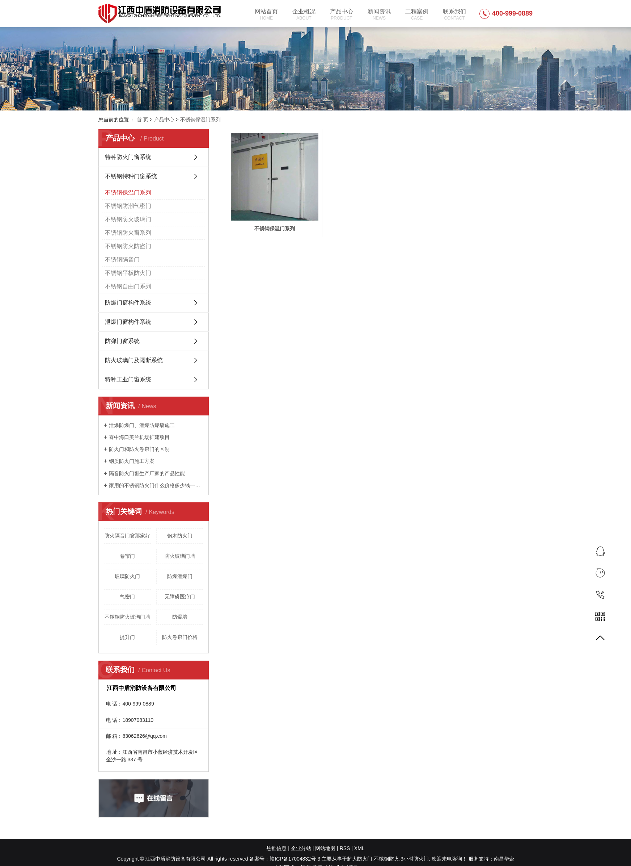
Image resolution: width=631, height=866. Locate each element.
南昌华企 (504, 859)
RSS (345, 848)
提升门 (127, 637)
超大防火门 (359, 859)
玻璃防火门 (127, 576)
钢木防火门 (179, 536)
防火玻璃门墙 (180, 556)
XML (359, 848)
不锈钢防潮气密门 (128, 206)
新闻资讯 (379, 14)
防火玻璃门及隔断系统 (134, 360)
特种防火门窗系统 (128, 157)
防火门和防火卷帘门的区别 (139, 449)
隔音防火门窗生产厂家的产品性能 (147, 473)
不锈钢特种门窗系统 (131, 176)
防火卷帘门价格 (180, 637)
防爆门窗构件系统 (128, 303)
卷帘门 (127, 556)
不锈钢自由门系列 (128, 286)
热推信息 (276, 848)
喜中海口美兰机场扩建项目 (139, 437)
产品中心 (341, 14)
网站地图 (325, 848)
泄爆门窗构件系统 (128, 322)
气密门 (127, 596)
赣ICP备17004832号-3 (295, 859)
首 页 (142, 119)
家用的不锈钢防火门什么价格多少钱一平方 (156, 485)
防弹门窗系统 (122, 341)
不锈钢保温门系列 (200, 119)
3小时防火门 (415, 859)
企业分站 (301, 848)
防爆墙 (179, 617)
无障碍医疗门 (180, 596)
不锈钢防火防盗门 (128, 246)
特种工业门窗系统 (128, 379)
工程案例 (417, 14)
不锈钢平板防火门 (128, 273)
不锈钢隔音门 (122, 259)
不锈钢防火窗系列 (128, 233)
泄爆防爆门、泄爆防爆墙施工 (142, 425)
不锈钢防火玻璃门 (128, 219)
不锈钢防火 (386, 859)
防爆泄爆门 (179, 576)
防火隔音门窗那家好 (127, 536)
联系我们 (454, 14)
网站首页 (266, 14)
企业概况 (304, 14)
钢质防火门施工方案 (131, 461)
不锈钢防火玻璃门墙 (127, 617)
